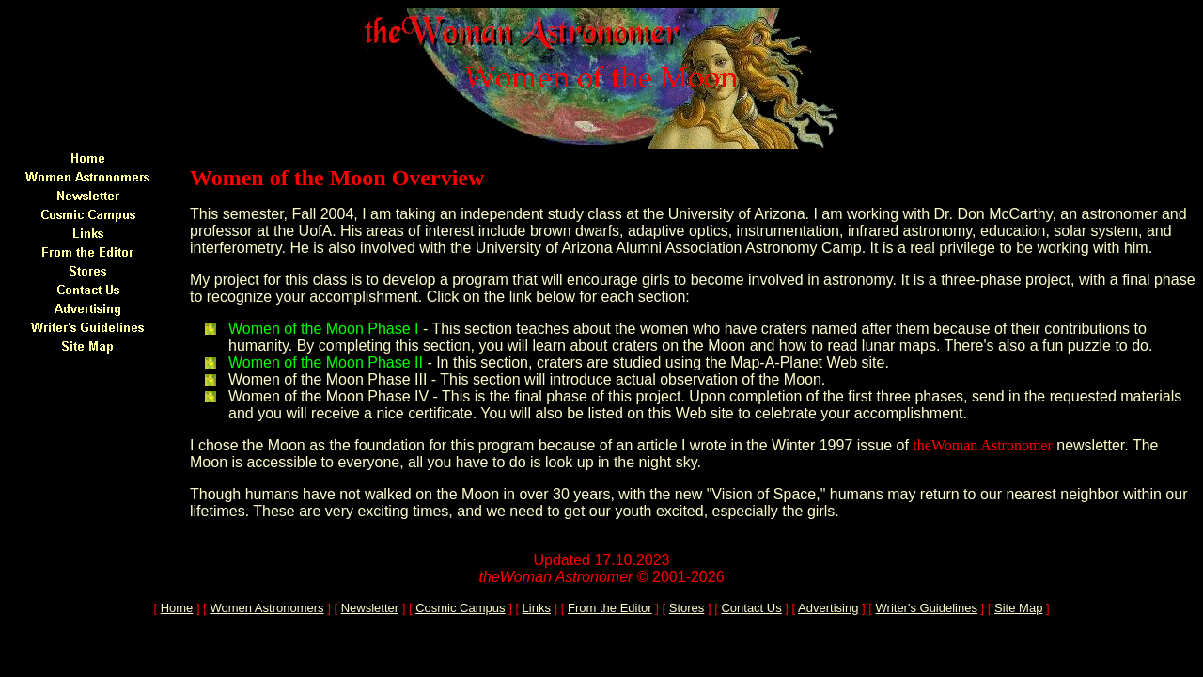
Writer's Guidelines (926, 608)
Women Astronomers (266, 608)
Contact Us (751, 608)
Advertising (828, 608)
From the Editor (610, 608)
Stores (687, 608)
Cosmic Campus (460, 608)
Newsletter (369, 608)
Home (177, 608)
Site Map (1018, 608)
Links (537, 608)
